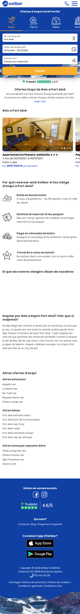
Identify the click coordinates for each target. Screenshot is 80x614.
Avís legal (14, 582)
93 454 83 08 (42, 575)
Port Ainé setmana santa (16, 415)
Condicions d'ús (53, 586)
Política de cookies (59, 582)
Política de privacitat (34, 582)
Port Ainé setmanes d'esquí (17, 433)
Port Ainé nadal (11, 428)
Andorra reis (9, 464)
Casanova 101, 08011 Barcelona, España (40, 571)
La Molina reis (9, 388)
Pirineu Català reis (12, 402)
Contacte (23, 524)
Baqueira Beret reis (13, 397)
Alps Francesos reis (13, 459)
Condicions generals (30, 586)
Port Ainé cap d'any (13, 424)
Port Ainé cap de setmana (17, 437)
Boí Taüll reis (9, 393)
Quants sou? (10, 58)
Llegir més (40, 101)
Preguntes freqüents (50, 524)
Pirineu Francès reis (13, 455)
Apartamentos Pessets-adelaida (30, 155)
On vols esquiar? (12, 36)
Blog (33, 524)
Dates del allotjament (15, 47)
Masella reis (9, 384)
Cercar (40, 71)
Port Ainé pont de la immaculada (21, 419)
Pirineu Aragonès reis (14, 450)
